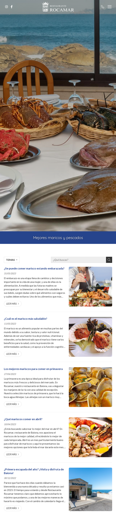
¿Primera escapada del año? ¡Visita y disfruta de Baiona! (34, 471)
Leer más (11, 303)
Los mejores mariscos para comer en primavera (33, 369)
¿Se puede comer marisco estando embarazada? (34, 268)
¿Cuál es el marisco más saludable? (25, 318)
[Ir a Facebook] (11, 7)
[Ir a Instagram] (6, 7)
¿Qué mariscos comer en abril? (23, 419)
